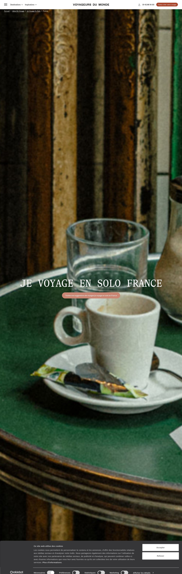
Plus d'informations (52, 558)
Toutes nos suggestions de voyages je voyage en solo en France (91, 295)
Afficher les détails (141, 569)
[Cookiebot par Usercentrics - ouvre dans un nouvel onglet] (16, 569)
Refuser (160, 552)
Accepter (160, 544)
